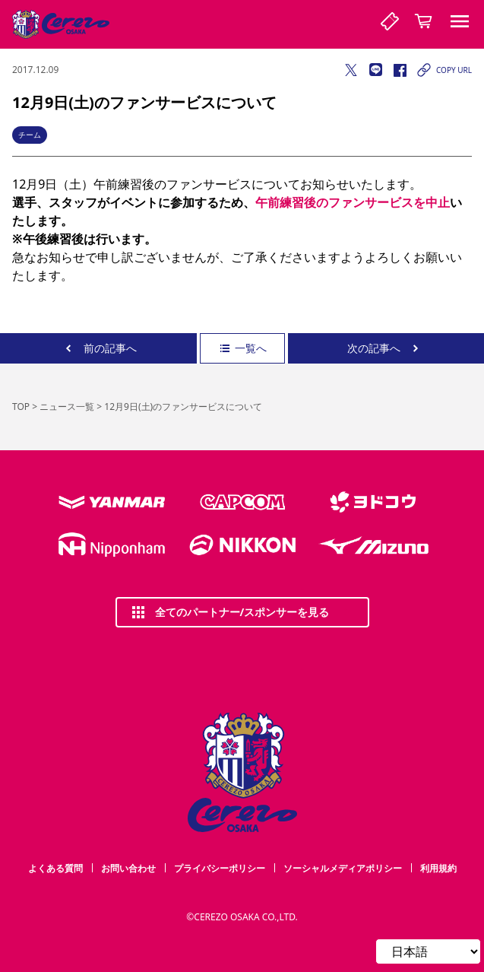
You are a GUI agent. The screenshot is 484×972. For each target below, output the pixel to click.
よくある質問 (55, 868)
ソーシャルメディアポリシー (342, 868)
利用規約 (438, 868)
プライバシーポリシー (219, 868)
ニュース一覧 (67, 406)
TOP (21, 406)
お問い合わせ (128, 868)
